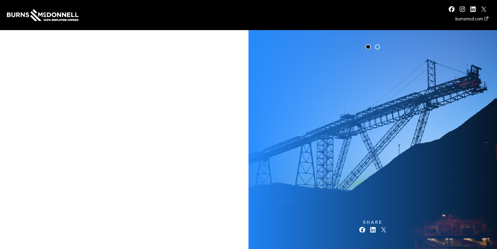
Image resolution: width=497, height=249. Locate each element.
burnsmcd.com (471, 19)
